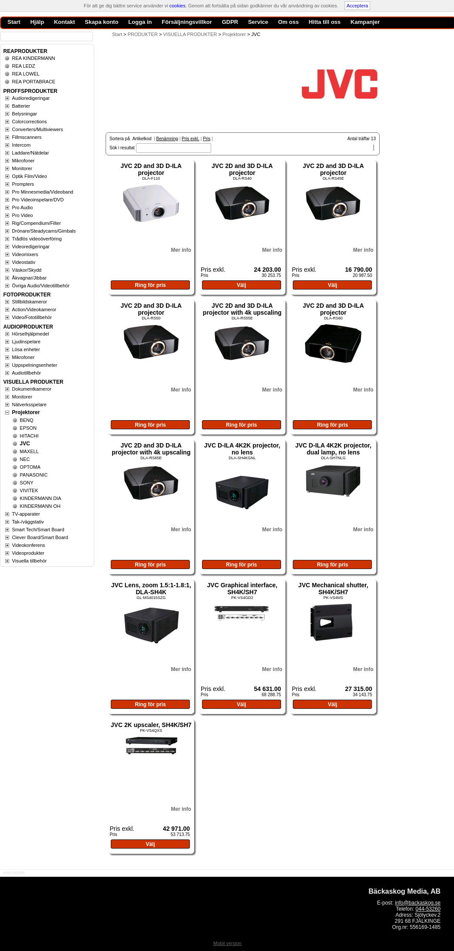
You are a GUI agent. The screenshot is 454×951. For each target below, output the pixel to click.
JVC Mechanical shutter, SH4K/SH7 (333, 589)
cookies (177, 5)
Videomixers (25, 254)
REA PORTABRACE (34, 81)
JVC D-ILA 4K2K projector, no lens (242, 449)
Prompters (23, 184)
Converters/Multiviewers (37, 129)
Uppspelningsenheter (34, 365)
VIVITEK (29, 490)
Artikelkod (142, 138)
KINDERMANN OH (40, 506)
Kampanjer (365, 22)
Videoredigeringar (31, 246)
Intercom (21, 145)
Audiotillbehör (26, 372)
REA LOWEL (26, 73)
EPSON (28, 428)
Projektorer (26, 412)
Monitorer (22, 168)
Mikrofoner (23, 160)
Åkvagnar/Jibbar (29, 277)
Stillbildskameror (29, 301)
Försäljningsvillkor (187, 22)
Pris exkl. (190, 138)
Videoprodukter (28, 553)
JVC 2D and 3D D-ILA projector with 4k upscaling (242, 309)
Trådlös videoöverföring (37, 238)
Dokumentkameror (31, 389)
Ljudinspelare (26, 341)
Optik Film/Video (29, 176)
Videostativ (24, 262)
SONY (26, 482)
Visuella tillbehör (29, 560)
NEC (25, 459)
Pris (206, 138)
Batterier (21, 106)
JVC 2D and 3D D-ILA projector (151, 169)
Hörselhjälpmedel (30, 333)
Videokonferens (28, 545)
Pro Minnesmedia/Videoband (42, 191)
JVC (25, 444)
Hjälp (37, 22)
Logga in (140, 22)
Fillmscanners (27, 137)
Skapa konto (101, 22)
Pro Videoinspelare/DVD (38, 199)
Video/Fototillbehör (32, 317)
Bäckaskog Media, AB (404, 891)
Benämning (167, 138)
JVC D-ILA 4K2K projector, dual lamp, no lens (333, 449)
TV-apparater (26, 514)
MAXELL (29, 451)
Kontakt (64, 22)
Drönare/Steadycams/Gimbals (44, 231)
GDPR (230, 22)
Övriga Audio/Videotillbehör (41, 285)
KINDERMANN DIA (40, 498)
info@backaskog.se (418, 903)
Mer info (181, 250)
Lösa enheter (26, 349)
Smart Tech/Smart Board (38, 529)
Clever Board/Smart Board (40, 537)
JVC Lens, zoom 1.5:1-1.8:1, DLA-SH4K (151, 589)
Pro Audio (22, 207)
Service (258, 22)
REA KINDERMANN (33, 58)
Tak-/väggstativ (28, 521)
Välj (241, 285)
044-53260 (428, 909)
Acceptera (357, 5)
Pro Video (22, 215)
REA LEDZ (23, 66)
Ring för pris (150, 285)
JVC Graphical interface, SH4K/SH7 (242, 589)
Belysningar (24, 113)
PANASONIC (34, 474)
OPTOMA (30, 467)
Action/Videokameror (34, 309)
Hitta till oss (324, 22)
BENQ (26, 420)
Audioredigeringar (31, 98)
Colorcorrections (29, 121)
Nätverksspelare (29, 404)
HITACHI (29, 435)
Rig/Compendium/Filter (36, 223)
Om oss (288, 22)
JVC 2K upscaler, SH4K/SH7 (151, 724)
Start (117, 34)
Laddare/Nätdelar (30, 152)
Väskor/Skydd (27, 270)
